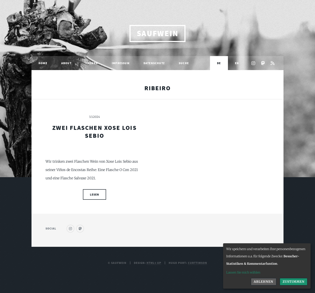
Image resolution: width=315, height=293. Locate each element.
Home (42, 63)
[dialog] (267, 266)
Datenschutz (154, 63)
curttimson (197, 263)
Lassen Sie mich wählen (243, 272)
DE (219, 63)
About (66, 63)
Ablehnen (263, 282)
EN (237, 63)
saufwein (157, 33)
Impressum (121, 63)
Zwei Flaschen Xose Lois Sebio (94, 131)
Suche (184, 63)
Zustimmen (293, 282)
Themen (92, 63)
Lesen (94, 194)
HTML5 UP (154, 263)
